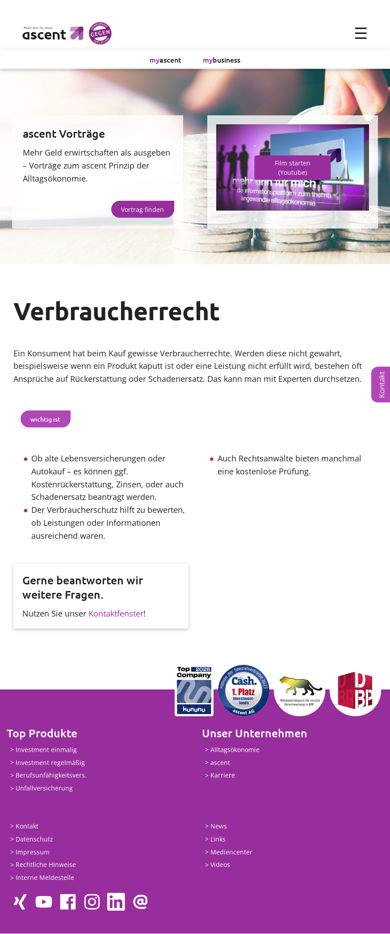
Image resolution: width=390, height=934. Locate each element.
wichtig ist (45, 419)
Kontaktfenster (115, 613)
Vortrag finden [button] (142, 209)
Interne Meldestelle (45, 878)
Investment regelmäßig (50, 763)
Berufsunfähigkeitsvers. (51, 775)
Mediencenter (231, 852)
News (218, 826)
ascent (165, 59)
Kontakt (382, 384)
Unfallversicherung (44, 788)
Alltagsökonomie (235, 750)
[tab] (45, 419)
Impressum (33, 852)
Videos (220, 865)
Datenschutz (34, 839)
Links (218, 839)
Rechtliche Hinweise (46, 865)
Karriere (222, 775)
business (221, 59)
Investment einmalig (46, 750)
